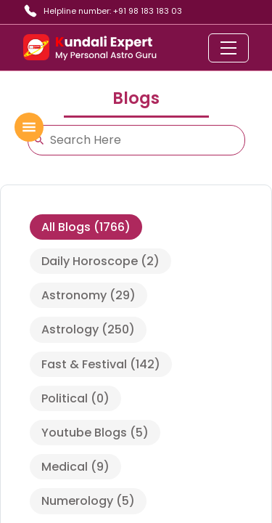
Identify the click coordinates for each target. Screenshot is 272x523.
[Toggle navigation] (228, 47)
